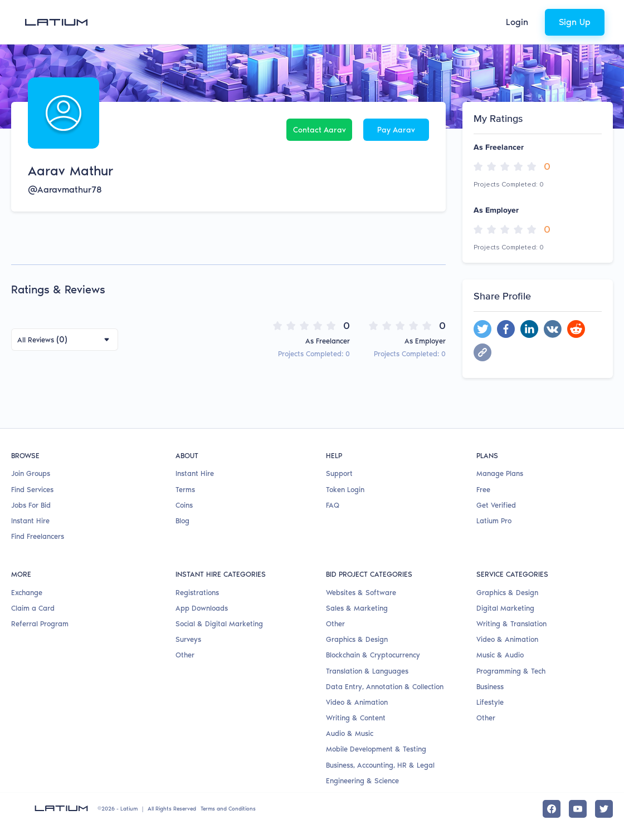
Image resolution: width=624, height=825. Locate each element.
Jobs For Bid (31, 505)
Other (185, 655)
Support (339, 473)
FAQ (332, 505)
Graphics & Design (357, 639)
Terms (185, 489)
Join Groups (30, 473)
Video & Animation (357, 702)
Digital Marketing (505, 608)
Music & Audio (500, 655)
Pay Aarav (396, 130)
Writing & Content (356, 718)
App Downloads (202, 608)
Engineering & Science (362, 781)
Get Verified (496, 505)
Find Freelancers (37, 536)
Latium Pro (493, 521)
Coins (184, 505)
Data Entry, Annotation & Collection (384, 686)
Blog (182, 521)
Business (490, 686)
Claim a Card (33, 608)
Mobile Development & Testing (376, 749)
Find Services (32, 489)
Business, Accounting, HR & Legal (380, 765)
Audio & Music (349, 733)
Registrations (197, 592)
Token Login (345, 489)
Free (483, 489)
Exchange (26, 592)
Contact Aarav (319, 130)
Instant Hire (30, 521)
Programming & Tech (510, 671)
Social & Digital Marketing (219, 624)
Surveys (188, 639)
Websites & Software (361, 592)
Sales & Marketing (357, 608)
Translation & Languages (367, 671)
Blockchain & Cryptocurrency (373, 655)
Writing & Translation (511, 624)
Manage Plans (499, 473)
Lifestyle (490, 702)
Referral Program (40, 624)
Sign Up (575, 22)
